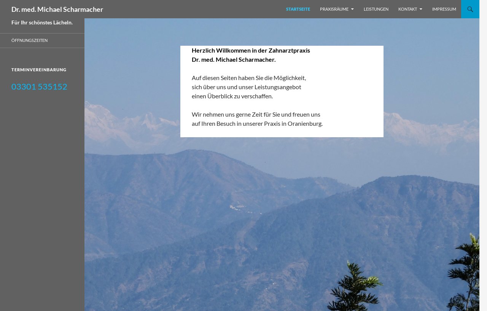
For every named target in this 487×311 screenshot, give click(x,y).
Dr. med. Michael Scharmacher (57, 9)
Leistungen (376, 8)
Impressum (444, 8)
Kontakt (407, 8)
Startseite (298, 8)
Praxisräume (334, 8)
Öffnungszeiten (29, 40)
